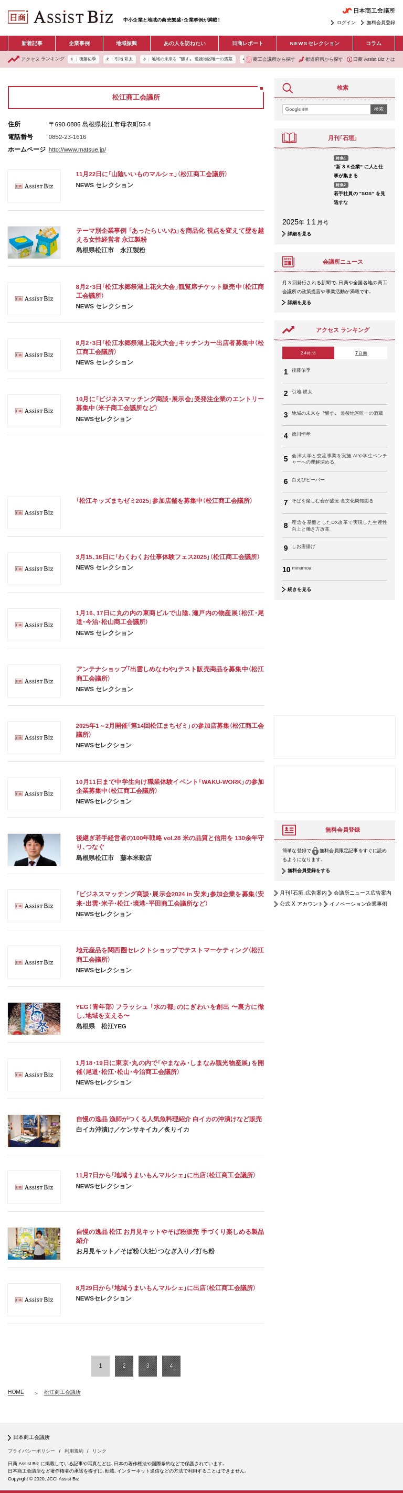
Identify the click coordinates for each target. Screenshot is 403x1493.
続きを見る (299, 589)
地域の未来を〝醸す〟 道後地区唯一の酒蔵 (192, 59)
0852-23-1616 (68, 137)
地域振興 (126, 43)
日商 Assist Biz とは (371, 59)
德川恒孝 (301, 434)
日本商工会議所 (31, 1437)
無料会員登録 (381, 22)
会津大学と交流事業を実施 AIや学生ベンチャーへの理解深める (339, 459)
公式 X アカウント (301, 904)
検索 (379, 109)
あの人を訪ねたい (185, 43)
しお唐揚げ (303, 546)
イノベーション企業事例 (358, 904)
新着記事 (32, 43)
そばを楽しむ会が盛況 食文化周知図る (333, 500)
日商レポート (247, 43)
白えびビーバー (308, 479)
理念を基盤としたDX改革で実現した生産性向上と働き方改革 (339, 526)
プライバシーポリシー (31, 1451)
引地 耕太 (124, 59)
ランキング (36, 59)
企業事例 (79, 43)
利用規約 (74, 1451)
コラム (373, 43)
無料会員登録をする (309, 871)
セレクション (315, 43)
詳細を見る (299, 234)
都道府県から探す (321, 59)
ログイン (346, 22)
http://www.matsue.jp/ (77, 149)
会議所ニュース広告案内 (362, 893)
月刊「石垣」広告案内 (303, 893)
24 (308, 353)
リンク (99, 1451)
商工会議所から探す (270, 59)
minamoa (301, 568)
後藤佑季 (87, 59)
